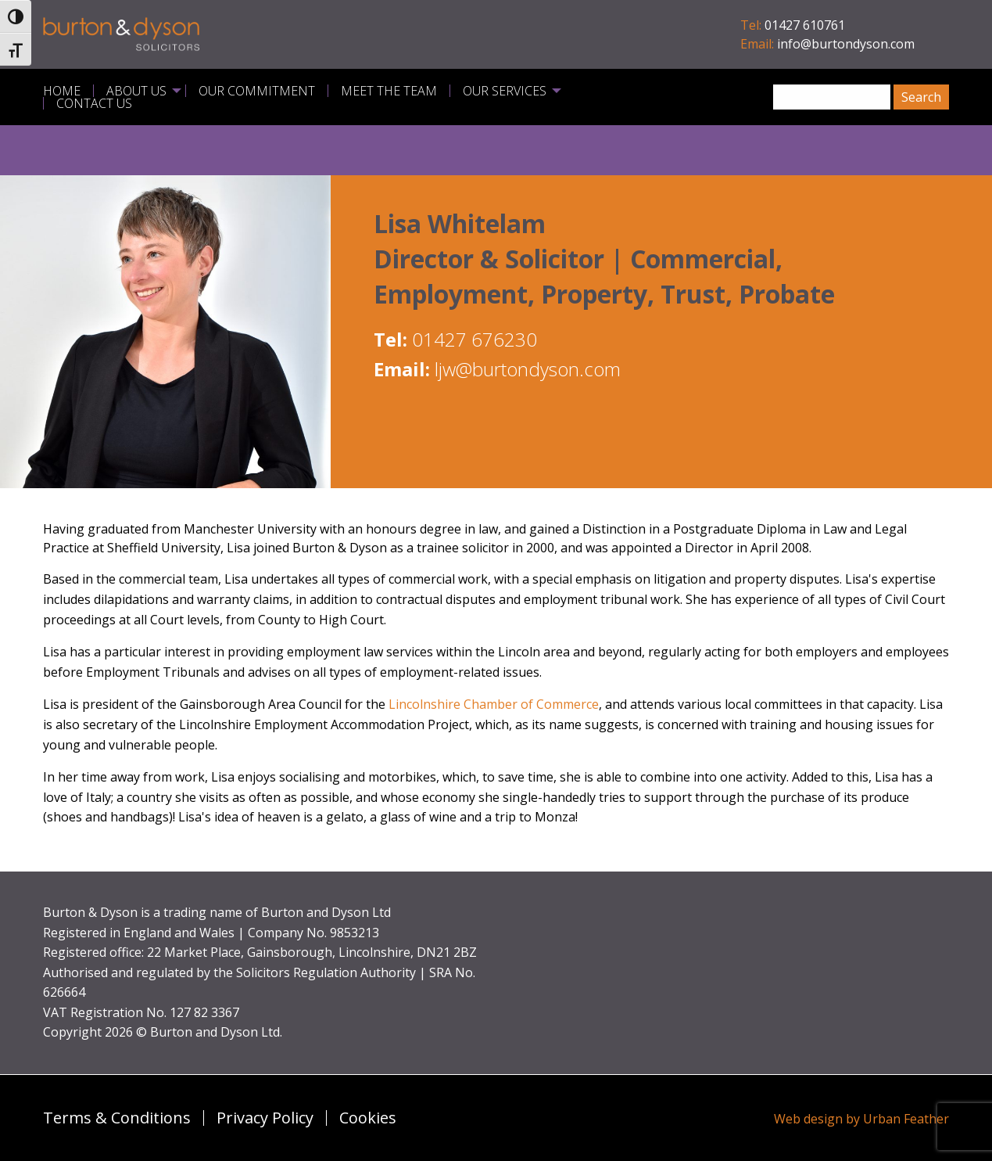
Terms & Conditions (117, 1118)
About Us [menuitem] (136, 90)
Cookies (367, 1118)
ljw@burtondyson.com (528, 369)
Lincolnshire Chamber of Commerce (494, 704)
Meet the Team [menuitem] (389, 90)
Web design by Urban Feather (861, 1118)
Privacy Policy (265, 1118)
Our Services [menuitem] (504, 90)
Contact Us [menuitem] (94, 103)
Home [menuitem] (62, 90)
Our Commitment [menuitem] (257, 90)
